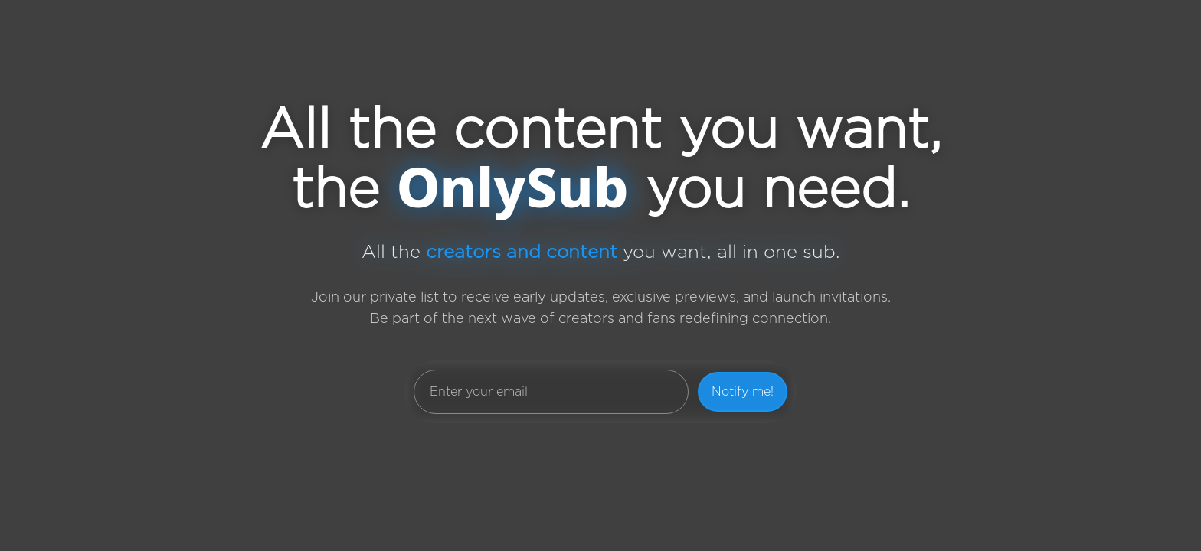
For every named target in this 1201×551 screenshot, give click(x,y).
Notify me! (743, 392)
